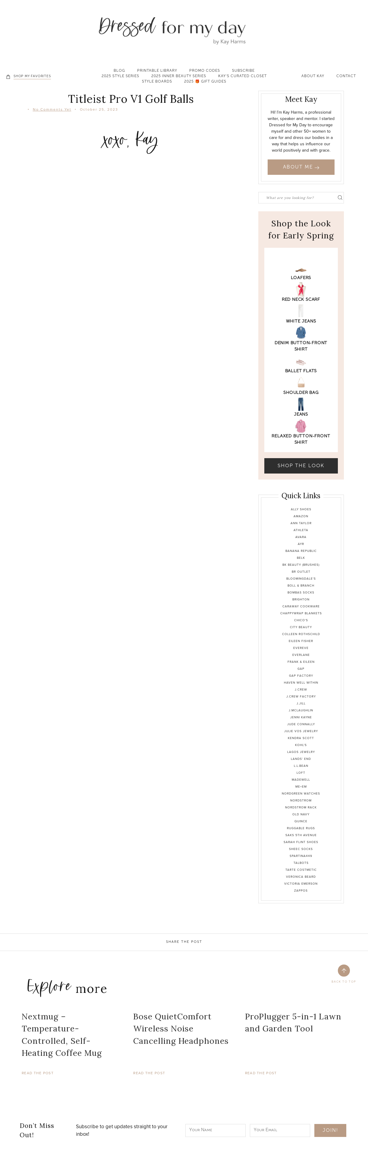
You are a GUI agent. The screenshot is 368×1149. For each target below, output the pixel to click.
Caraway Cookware (301, 606)
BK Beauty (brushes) (300, 564)
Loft (301, 772)
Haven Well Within (301, 682)
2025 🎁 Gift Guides (205, 82)
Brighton (301, 599)
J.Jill (301, 703)
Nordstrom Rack (301, 807)
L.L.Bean (301, 765)
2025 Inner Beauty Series (178, 76)
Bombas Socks (301, 592)
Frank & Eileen (301, 661)
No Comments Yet (52, 109)
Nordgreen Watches (301, 793)
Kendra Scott (301, 738)
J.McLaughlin (301, 710)
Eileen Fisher (301, 641)
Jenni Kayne (301, 717)
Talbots (301, 863)
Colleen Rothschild (301, 634)
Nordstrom (301, 800)
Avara (301, 537)
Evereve (301, 648)
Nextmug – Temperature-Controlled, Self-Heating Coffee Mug (62, 1034)
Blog (119, 71)
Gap (300, 668)
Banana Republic (301, 551)
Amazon (301, 516)
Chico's (301, 620)
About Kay (312, 76)
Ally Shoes (301, 509)
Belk (301, 558)
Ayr (301, 544)
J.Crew (301, 689)
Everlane (301, 655)
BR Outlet (301, 571)
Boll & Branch (301, 585)
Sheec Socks (301, 849)
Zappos (301, 890)
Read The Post (38, 1073)
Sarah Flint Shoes (301, 842)
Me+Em (301, 786)
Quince (300, 821)
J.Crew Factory (301, 696)
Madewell (301, 779)
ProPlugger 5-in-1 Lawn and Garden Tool (293, 1022)
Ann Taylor (301, 523)
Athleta (301, 530)
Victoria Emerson (301, 883)
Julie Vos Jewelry (301, 731)
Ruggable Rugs (301, 828)
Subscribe (243, 71)
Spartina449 (301, 856)
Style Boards (157, 82)
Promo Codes (204, 71)
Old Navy (301, 814)
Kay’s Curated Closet (242, 76)
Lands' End (301, 759)
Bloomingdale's (301, 578)
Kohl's (301, 745)
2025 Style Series (120, 76)
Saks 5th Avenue (301, 835)
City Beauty (301, 627)
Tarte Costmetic (301, 869)
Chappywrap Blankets (301, 613)
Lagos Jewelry (301, 752)
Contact (346, 76)
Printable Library (157, 71)
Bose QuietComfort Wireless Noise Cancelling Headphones (181, 1028)
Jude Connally (301, 724)
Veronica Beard (301, 876)
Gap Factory (301, 675)
